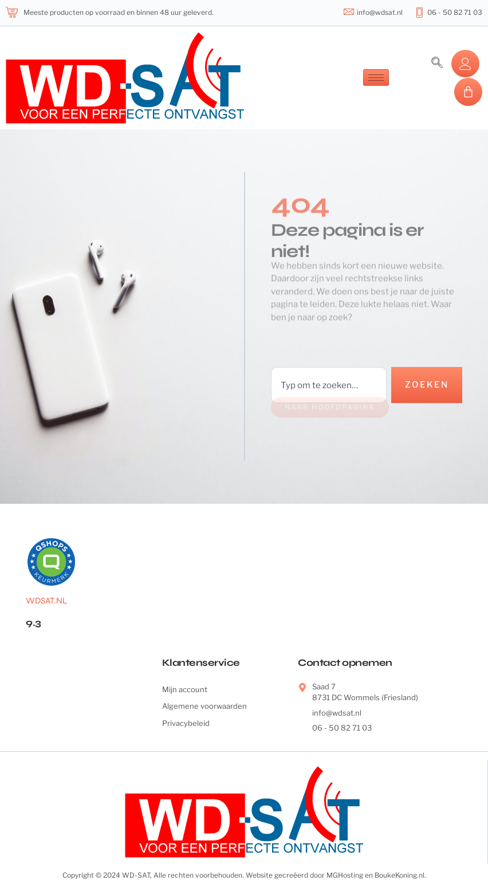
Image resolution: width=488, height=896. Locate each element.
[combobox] (329, 385)
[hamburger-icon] (376, 77)
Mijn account (184, 689)
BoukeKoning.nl (399, 875)
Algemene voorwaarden (204, 706)
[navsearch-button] (437, 63)
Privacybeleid (186, 723)
